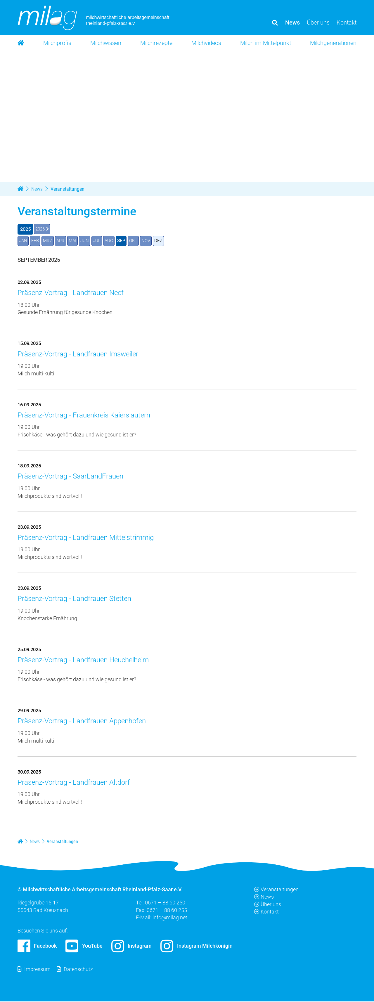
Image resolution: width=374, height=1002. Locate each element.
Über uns (267, 905)
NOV (152, 241)
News (264, 897)
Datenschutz (78, 970)
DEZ (165, 241)
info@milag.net (170, 918)
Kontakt (266, 912)
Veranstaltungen (276, 890)
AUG (113, 241)
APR (62, 241)
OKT (138, 241)
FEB (36, 241)
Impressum (37, 970)
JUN (87, 241)
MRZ (49, 241)
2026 (40, 229)
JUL (100, 241)
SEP (126, 241)
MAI (75, 241)
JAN (23, 241)
